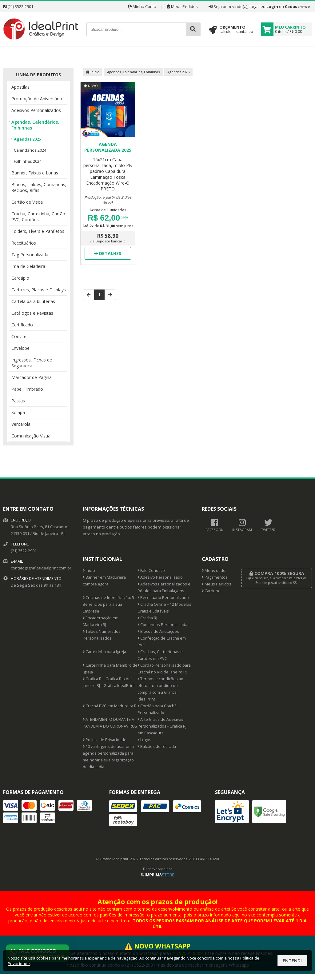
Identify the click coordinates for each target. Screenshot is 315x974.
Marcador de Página (31, 377)
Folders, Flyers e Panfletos (37, 231)
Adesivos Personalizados (36, 110)
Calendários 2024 (30, 150)
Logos (144, 739)
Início (92, 72)
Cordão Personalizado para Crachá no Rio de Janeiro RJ (164, 669)
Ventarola (20, 424)
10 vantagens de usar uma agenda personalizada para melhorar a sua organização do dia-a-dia (108, 756)
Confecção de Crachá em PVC (162, 642)
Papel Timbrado (27, 389)
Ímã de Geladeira (28, 266)
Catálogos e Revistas (32, 313)
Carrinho (211, 590)
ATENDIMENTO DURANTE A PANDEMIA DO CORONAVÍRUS (110, 723)
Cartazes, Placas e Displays (38, 290)
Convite (18, 336)
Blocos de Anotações (158, 631)
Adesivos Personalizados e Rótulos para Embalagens (164, 587)
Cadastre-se (297, 6)
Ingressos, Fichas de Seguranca (31, 363)
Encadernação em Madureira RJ (100, 621)
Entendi (292, 961)
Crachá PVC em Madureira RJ (110, 706)
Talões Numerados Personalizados (102, 635)
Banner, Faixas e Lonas (34, 173)
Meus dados (215, 570)
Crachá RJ (147, 618)
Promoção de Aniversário (36, 99)
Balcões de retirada (157, 746)
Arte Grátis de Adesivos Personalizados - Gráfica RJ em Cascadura (162, 726)
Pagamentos (215, 577)
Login (272, 6)
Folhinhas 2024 (28, 161)
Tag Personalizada (29, 254)
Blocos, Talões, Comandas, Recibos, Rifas (38, 187)
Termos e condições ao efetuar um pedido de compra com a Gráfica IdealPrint (160, 689)
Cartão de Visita (27, 202)
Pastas (18, 401)
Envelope (20, 348)
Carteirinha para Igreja (104, 651)
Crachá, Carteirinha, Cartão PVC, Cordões (38, 216)
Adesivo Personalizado (160, 577)
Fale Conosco (151, 570)
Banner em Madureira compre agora (104, 581)
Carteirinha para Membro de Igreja (110, 669)
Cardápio (20, 278)
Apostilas (20, 87)
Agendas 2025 (27, 139)
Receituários (23, 243)
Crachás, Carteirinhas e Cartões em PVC (160, 655)
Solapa (18, 412)
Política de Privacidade (104, 739)
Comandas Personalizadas (163, 624)
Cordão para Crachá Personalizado (157, 709)
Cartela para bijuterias (33, 301)
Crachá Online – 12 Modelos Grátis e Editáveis (164, 608)
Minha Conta (142, 6)
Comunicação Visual (31, 436)
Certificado (22, 325)
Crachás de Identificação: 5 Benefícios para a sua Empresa (108, 604)
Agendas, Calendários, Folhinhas (35, 125)
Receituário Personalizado (163, 597)
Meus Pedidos (182, 6)
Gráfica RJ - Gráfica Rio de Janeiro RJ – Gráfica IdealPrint (109, 682)
